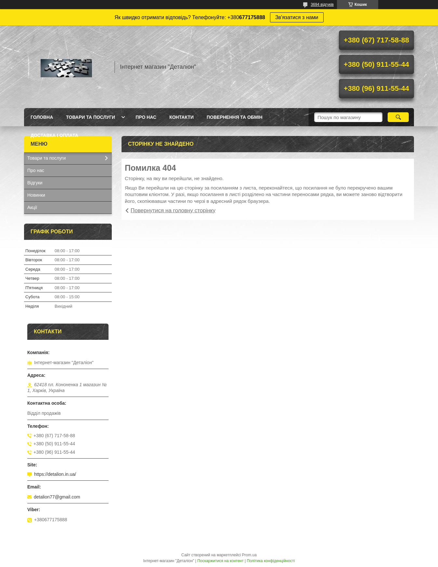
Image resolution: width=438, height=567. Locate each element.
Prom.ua (249, 555)
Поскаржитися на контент (220, 561)
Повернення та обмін (235, 117)
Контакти (181, 117)
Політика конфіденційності (271, 561)
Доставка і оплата (54, 135)
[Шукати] (398, 117)
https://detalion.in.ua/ (55, 474)
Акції (32, 207)
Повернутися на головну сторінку (173, 210)
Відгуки (35, 182)
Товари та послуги (90, 117)
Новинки (36, 195)
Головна (42, 117)
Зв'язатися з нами (296, 17)
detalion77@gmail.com (57, 496)
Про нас (145, 117)
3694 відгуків (322, 4)
